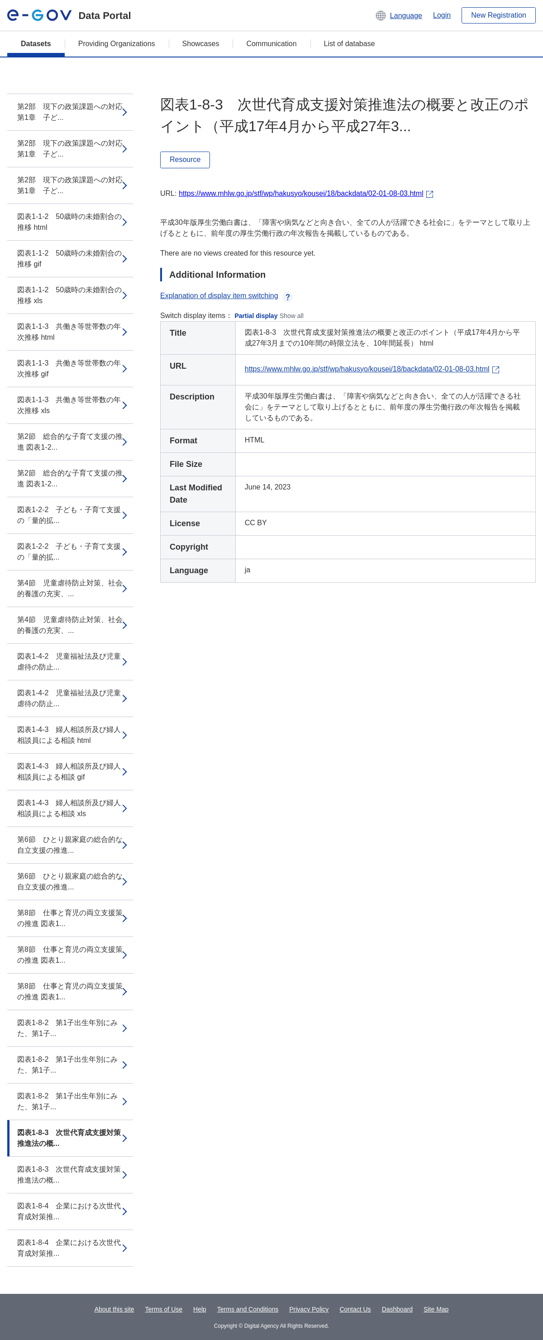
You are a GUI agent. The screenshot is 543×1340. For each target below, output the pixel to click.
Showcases (200, 44)
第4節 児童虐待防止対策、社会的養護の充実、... (70, 588)
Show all (292, 315)
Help (199, 1309)
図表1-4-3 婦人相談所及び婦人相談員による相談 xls (69, 808)
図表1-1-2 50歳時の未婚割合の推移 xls (69, 295)
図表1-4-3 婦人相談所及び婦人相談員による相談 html (69, 735)
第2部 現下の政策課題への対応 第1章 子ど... (70, 112)
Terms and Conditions (247, 1309)
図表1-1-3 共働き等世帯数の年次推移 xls (69, 405)
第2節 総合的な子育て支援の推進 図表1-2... (70, 441)
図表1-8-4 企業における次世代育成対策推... (69, 1211)
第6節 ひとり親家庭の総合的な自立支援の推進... (70, 845)
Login (442, 15)
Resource (185, 159)
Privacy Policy (309, 1309)
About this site (114, 1309)
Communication (271, 44)
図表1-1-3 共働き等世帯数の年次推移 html (69, 332)
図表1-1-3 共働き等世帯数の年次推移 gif (69, 368)
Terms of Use (163, 1309)
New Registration (498, 15)
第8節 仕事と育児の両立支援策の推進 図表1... (70, 918)
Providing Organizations (116, 44)
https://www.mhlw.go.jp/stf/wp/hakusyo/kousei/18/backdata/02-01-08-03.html (301, 193)
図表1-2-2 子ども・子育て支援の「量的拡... (69, 515)
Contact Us (355, 1309)
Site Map (436, 1309)
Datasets (36, 44)
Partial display (256, 315)
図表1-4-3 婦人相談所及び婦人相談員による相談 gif (69, 771)
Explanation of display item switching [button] (226, 295)
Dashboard (397, 1309)
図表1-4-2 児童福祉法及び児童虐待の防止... (69, 661)
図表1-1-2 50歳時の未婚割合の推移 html (69, 222)
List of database (349, 44)
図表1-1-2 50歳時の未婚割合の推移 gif (69, 258)
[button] (398, 15)
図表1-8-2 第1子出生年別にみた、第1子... (67, 1028)
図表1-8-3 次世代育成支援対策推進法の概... (69, 1138)
